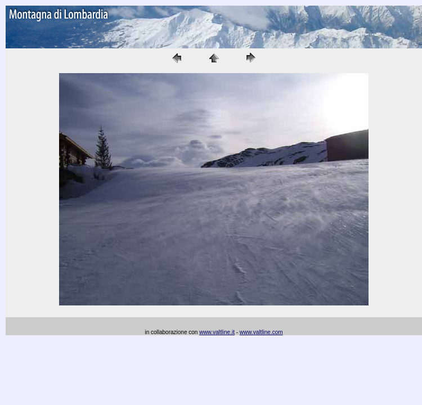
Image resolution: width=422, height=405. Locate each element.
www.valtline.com (261, 332)
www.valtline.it (217, 332)
